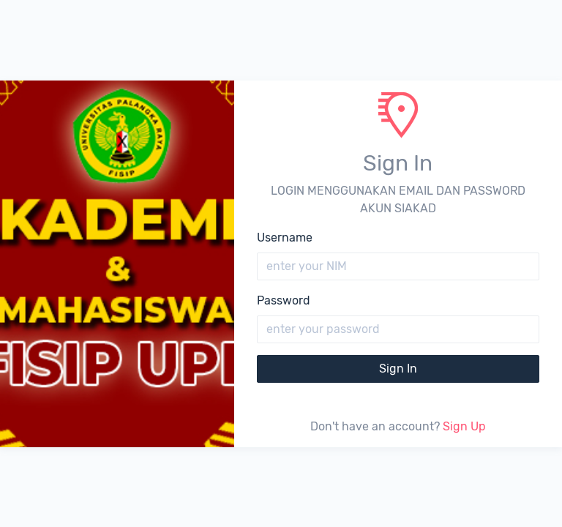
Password (283, 300)
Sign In (398, 368)
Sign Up (464, 426)
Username (284, 237)
